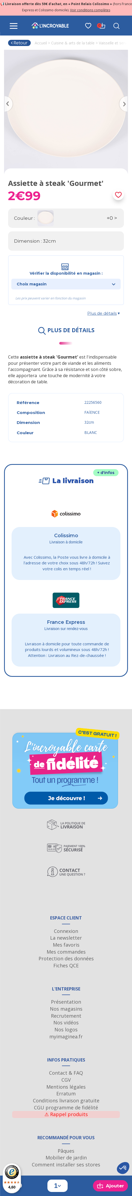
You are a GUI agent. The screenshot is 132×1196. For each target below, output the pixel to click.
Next (125, 97)
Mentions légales (66, 1087)
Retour (19, 43)
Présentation (66, 1002)
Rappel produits (66, 1114)
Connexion (66, 931)
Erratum (66, 1093)
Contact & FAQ (66, 1073)
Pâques (66, 1151)
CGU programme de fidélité (66, 1107)
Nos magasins (66, 1009)
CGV (66, 1080)
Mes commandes (66, 952)
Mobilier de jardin (66, 1157)
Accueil (41, 42)
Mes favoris (66, 945)
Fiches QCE (66, 965)
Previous (7, 97)
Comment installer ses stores (66, 1164)
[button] (123, 1168)
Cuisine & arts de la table (73, 42)
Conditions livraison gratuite (66, 1100)
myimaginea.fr (66, 1036)
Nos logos (66, 1029)
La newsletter (66, 938)
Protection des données (66, 958)
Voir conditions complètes (90, 10)
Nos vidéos (66, 1022)
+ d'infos (105, 472)
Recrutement (66, 1016)
